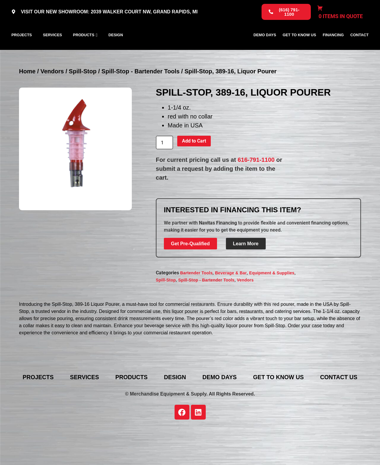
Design (115, 48)
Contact (359, 48)
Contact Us (194, 412)
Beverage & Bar (231, 299)
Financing (333, 48)
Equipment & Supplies (271, 299)
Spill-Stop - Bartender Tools (141, 97)
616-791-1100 (256, 186)
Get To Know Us (299, 48)
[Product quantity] (164, 169)
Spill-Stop (82, 97)
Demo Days (265, 48)
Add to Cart (194, 167)
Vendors (52, 97)
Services (52, 48)
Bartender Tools (196, 299)
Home (27, 97)
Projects (21, 48)
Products (83, 48)
